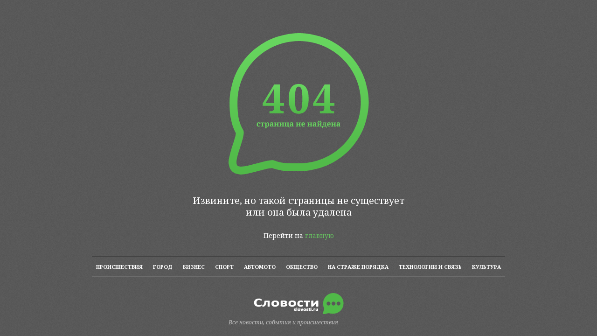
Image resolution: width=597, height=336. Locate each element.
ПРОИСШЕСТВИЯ (119, 266)
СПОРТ (224, 266)
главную (319, 235)
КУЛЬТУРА (486, 266)
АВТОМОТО (260, 266)
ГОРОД (163, 266)
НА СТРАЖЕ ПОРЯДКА (358, 266)
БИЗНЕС (194, 266)
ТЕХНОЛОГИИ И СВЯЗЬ (430, 266)
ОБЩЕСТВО (302, 266)
